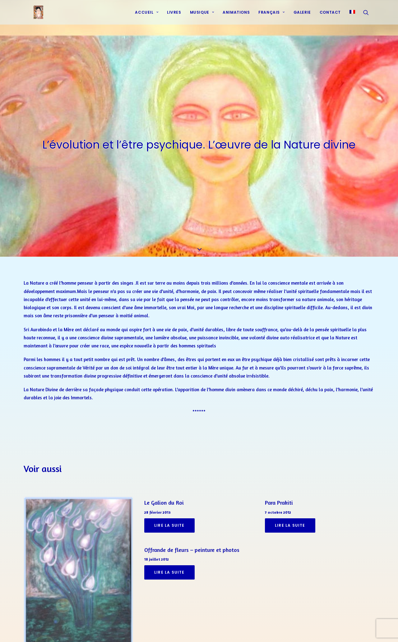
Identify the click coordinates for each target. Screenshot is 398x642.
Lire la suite (169, 508)
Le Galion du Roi (164, 486)
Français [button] (271, 16)
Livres (174, 16)
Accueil (146, 16)
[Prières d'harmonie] (31, 16)
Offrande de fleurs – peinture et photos (191, 533)
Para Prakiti (279, 486)
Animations (236, 16)
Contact (330, 16)
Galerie (302, 16)
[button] (368, 16)
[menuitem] (147, 16)
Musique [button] (202, 16)
